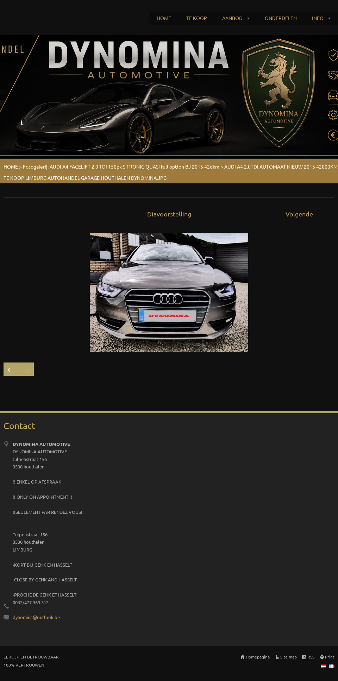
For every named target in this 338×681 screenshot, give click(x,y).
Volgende (299, 213)
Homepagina (258, 657)
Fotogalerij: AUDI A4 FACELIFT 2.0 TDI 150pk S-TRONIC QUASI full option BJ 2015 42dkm (121, 166)
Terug (22, 369)
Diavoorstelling (169, 213)
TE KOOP (196, 18)
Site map (288, 657)
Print (329, 657)
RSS (310, 657)
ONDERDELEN (281, 18)
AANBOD (232, 18)
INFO (318, 18)
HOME (164, 18)
